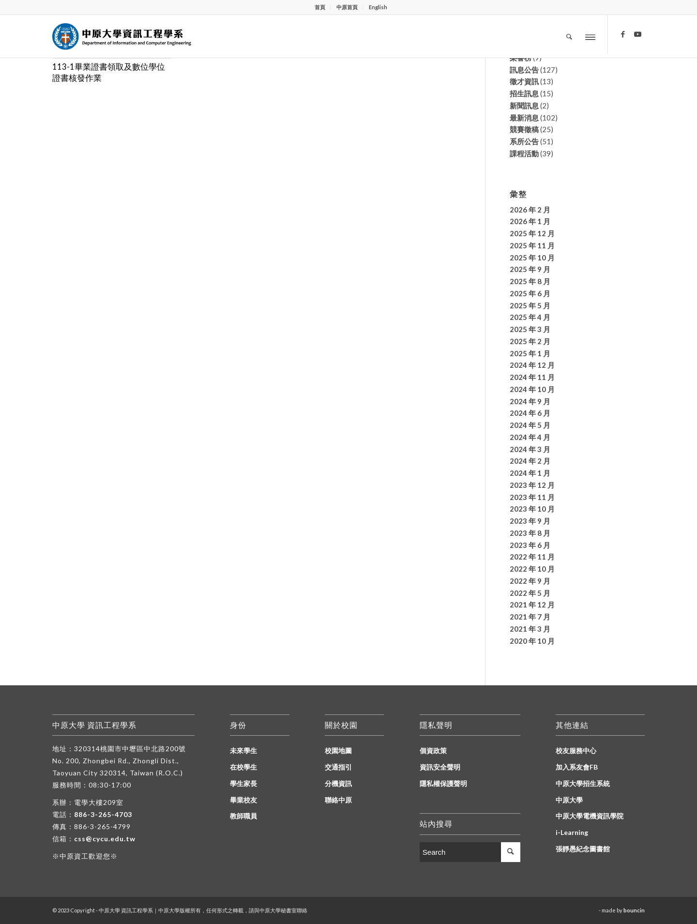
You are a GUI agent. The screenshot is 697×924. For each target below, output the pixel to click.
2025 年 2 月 (530, 341)
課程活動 (524, 153)
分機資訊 (338, 783)
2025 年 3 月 (530, 329)
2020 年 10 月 (532, 640)
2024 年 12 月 (532, 365)
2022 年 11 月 (532, 556)
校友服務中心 (576, 750)
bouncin (634, 910)
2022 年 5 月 (530, 593)
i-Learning (572, 832)
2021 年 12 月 (532, 604)
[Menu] (590, 36)
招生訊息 (524, 93)
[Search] (569, 36)
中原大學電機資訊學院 (589, 816)
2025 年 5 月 (530, 305)
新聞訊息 (524, 105)
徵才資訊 (524, 81)
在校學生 (243, 767)
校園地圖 (338, 750)
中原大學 (569, 800)
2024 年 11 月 (532, 377)
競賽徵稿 (524, 129)
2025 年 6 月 (530, 293)
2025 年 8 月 (530, 281)
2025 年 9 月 (530, 269)
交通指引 (338, 767)
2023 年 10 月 (532, 508)
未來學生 (243, 750)
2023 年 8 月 (530, 533)
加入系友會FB (577, 767)
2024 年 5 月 (530, 425)
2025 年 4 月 (530, 317)
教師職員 (243, 816)
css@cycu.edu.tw (105, 838)
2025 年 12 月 (532, 233)
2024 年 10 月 (532, 389)
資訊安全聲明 (440, 767)
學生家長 (243, 783)
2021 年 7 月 (530, 616)
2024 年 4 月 (530, 437)
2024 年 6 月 (530, 413)
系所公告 (524, 141)
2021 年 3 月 (530, 628)
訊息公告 (524, 69)
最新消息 (524, 117)
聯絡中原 (338, 800)
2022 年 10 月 (532, 568)
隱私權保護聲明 (443, 783)
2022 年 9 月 (530, 580)
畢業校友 (243, 800)
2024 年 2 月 (530, 460)
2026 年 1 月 (530, 221)
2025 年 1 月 (530, 353)
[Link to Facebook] (623, 34)
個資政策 (433, 750)
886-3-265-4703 (103, 814)
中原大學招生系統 (583, 783)
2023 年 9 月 (530, 520)
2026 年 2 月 (530, 209)
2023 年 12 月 (532, 485)
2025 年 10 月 (532, 257)
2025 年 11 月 (532, 245)
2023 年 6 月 (530, 545)
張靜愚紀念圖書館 (583, 849)
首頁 (320, 7)
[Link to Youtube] (637, 34)
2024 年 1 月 (530, 473)
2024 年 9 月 (530, 401)
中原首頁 (347, 7)
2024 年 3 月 (530, 449)
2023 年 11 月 (532, 497)
